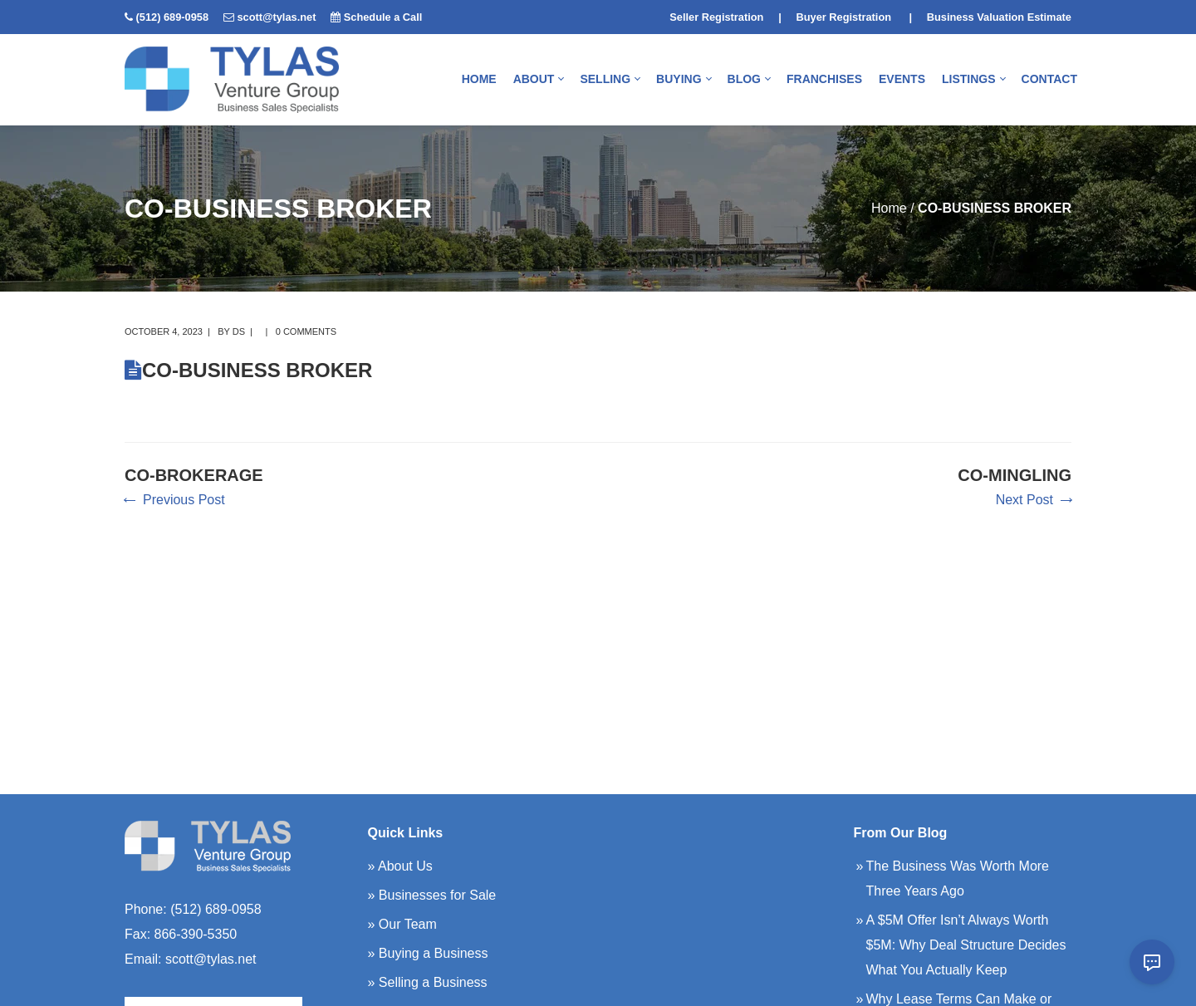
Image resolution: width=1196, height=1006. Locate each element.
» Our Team (402, 924)
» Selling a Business (428, 982)
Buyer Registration (844, 17)
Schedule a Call (383, 17)
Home (889, 208)
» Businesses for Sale (432, 895)
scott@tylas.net (276, 17)
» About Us (400, 866)
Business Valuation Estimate (999, 17)
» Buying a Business (428, 953)
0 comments (306, 331)
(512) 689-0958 (172, 17)
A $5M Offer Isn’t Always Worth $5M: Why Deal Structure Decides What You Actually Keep (966, 945)
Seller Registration (716, 17)
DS (239, 331)
